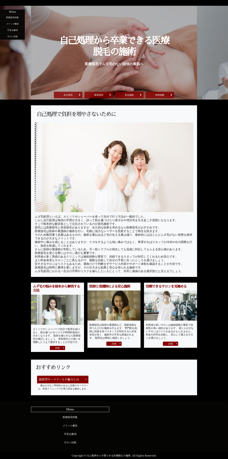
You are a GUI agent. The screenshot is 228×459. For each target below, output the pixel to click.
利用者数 (159, 95)
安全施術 (129, 95)
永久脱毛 (68, 95)
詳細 (57, 348)
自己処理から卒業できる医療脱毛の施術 (114, 46)
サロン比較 (12, 36)
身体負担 (98, 95)
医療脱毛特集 (12, 17)
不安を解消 (12, 30)
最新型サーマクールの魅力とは (59, 379)
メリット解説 (12, 24)
